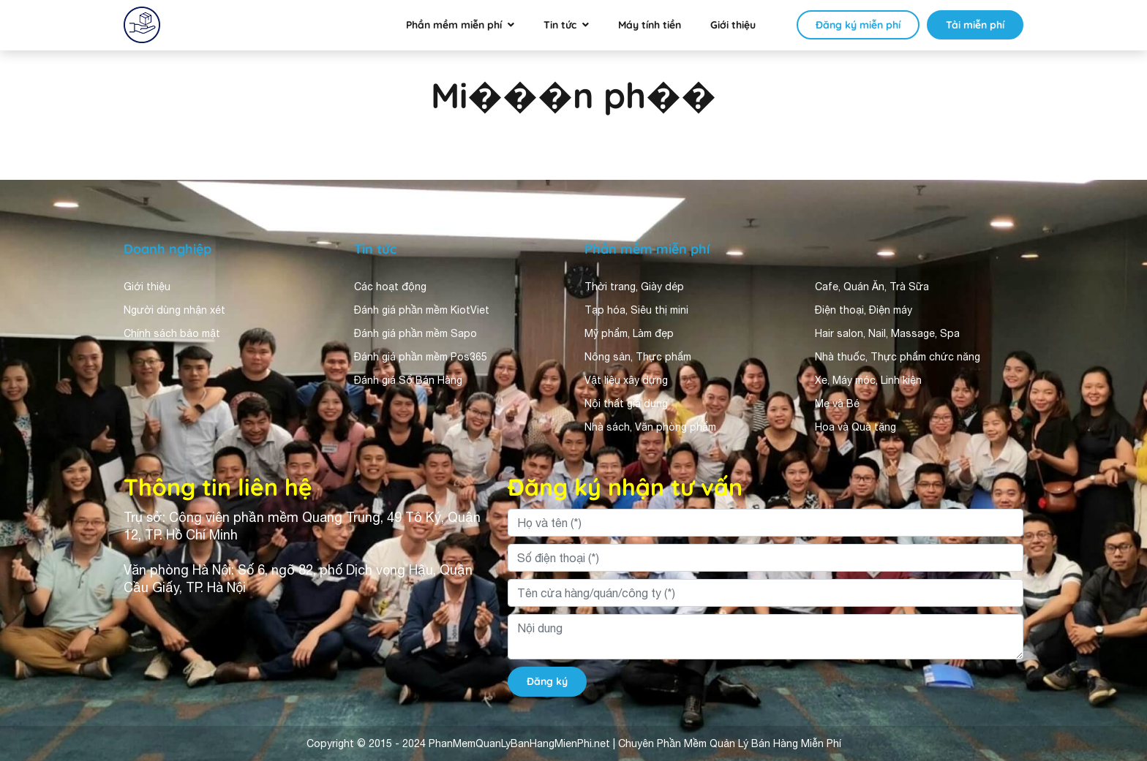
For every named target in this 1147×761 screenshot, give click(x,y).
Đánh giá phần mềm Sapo (415, 333)
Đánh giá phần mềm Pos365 (420, 357)
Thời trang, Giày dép (634, 286)
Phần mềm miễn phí (454, 24)
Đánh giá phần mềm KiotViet (421, 310)
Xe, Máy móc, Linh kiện (868, 380)
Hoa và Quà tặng (855, 427)
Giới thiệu (733, 24)
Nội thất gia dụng (626, 403)
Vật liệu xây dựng (626, 380)
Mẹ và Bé (837, 403)
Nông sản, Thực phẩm (637, 357)
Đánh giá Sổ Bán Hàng (408, 380)
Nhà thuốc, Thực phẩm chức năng (897, 357)
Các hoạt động (390, 286)
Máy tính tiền (649, 24)
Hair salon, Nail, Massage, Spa (887, 333)
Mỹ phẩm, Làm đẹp (629, 333)
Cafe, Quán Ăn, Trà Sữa (872, 286)
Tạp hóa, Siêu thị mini (636, 310)
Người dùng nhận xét (174, 310)
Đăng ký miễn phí (858, 24)
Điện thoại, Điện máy (863, 310)
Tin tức (560, 24)
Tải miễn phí (975, 24)
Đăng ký (547, 681)
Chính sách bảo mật (172, 333)
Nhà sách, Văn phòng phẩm (650, 427)
